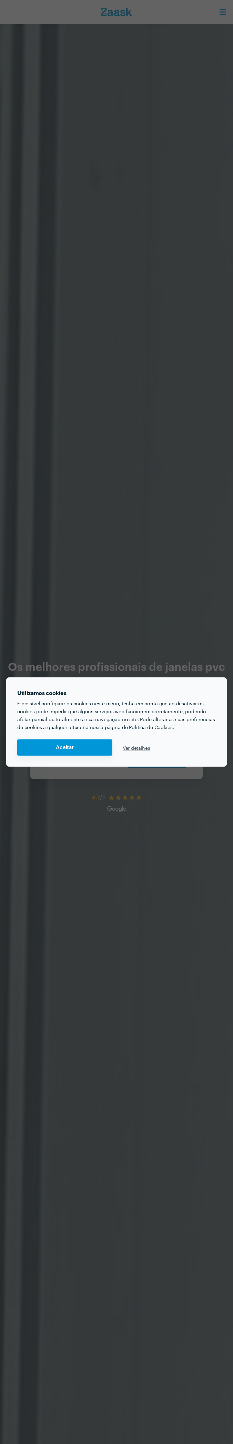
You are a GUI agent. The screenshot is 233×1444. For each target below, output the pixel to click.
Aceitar (65, 747)
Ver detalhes (136, 747)
